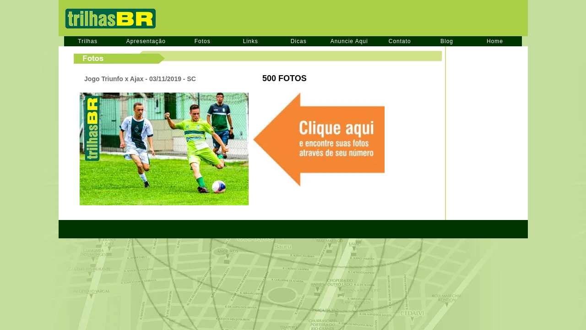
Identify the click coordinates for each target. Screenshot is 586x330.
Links (250, 41)
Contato (400, 41)
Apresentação (146, 41)
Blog (446, 41)
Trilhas (88, 41)
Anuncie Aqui (349, 41)
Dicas (299, 41)
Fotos (203, 41)
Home (495, 41)
